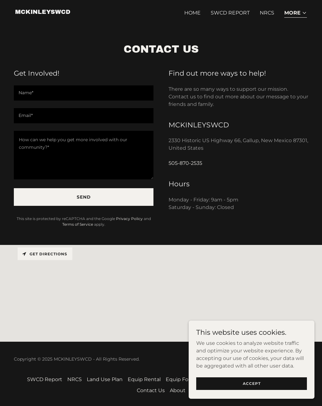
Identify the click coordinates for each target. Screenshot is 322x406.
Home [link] (192, 13)
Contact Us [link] (151, 390)
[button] (295, 13)
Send (84, 197)
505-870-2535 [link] (185, 163)
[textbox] (83, 93)
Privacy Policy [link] (129, 218)
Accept (252, 383)
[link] (42, 12)
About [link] (178, 390)
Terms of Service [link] (77, 224)
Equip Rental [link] (144, 379)
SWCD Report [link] (230, 13)
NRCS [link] (267, 13)
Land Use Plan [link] (105, 379)
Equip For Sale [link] (184, 379)
